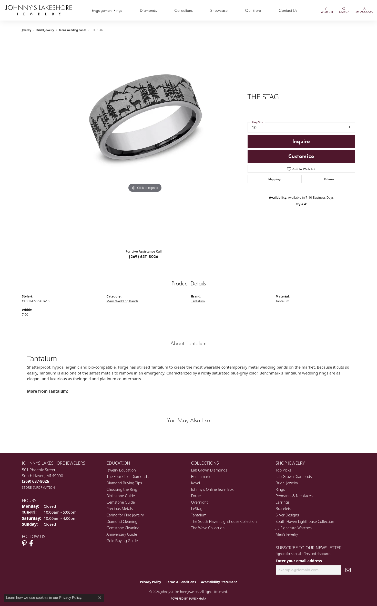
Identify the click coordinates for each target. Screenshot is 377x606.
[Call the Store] (35, 481)
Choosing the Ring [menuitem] (122, 489)
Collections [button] (183, 10)
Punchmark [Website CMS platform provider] (197, 598)
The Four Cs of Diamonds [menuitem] (128, 476)
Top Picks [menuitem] (283, 470)
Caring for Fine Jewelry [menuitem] (125, 515)
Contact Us (288, 10)
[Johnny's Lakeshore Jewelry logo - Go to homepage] (38, 10)
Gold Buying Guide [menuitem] (122, 540)
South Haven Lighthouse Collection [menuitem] (305, 521)
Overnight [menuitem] (199, 502)
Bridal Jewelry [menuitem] (287, 482)
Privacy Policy (150, 582)
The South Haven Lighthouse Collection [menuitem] (224, 521)
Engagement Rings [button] (107, 10)
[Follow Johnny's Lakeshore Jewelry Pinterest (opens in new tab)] (24, 543)
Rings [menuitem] (280, 489)
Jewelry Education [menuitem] (121, 470)
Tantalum (198, 301)
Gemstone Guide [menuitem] (121, 502)
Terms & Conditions (181, 582)
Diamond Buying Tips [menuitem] (124, 482)
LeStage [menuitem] (198, 508)
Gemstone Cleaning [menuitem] (123, 527)
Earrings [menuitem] (283, 502)
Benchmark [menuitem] (200, 476)
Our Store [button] (253, 10)
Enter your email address (299, 560)
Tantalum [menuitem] (199, 515)
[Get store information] (38, 487)
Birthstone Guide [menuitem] (121, 495)
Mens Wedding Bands (73, 30)
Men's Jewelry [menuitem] (287, 534)
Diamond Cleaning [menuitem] (122, 521)
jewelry (27, 30)
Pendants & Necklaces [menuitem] (294, 495)
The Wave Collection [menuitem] (208, 527)
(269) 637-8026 (143, 256)
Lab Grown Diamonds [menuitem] (209, 470)
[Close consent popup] (99, 597)
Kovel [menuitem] (195, 482)
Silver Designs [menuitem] (287, 515)
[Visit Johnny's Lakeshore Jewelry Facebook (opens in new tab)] (31, 543)
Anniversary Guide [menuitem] (122, 534)
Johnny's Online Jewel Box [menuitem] (212, 489)
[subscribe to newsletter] (348, 570)
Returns (329, 179)
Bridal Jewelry (45, 30)
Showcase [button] (219, 10)
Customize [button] (301, 156)
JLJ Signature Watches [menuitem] (294, 527)
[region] (145, 142)
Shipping (274, 179)
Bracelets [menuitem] (283, 508)
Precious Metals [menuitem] (120, 508)
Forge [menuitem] (196, 495)
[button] (344, 10)
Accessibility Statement (219, 582)
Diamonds (148, 10)
